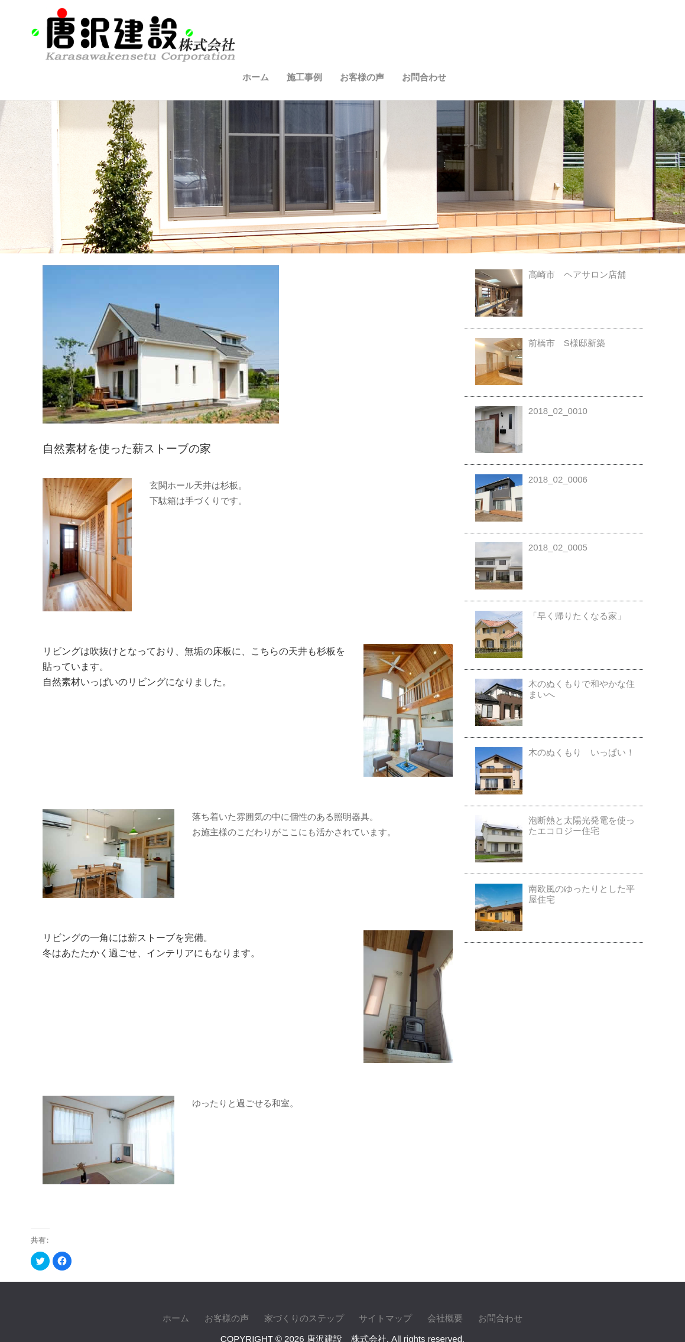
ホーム (454, 22)
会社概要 (445, 1286)
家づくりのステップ (304, 1286)
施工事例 (503, 22)
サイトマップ (385, 1286)
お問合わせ (623, 22)
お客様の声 (561, 22)
